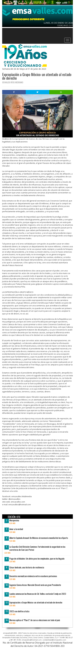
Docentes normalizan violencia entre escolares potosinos (33, 576)
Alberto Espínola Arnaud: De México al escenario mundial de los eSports (38, 537)
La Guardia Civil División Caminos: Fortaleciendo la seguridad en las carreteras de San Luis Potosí (37, 548)
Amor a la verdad (16, 529)
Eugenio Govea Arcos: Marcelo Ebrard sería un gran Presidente (35, 584)
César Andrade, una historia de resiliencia (26, 567)
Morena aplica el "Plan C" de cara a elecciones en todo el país (34, 620)
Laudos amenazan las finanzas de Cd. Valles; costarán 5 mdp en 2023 (37, 593)
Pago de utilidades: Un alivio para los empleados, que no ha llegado (36, 558)
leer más (12, 523)
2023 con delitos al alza (19, 611)
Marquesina (14, 520)
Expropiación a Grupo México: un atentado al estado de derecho (35, 602)
